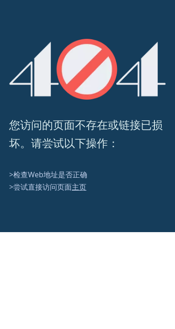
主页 (79, 187)
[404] (87, 69)
